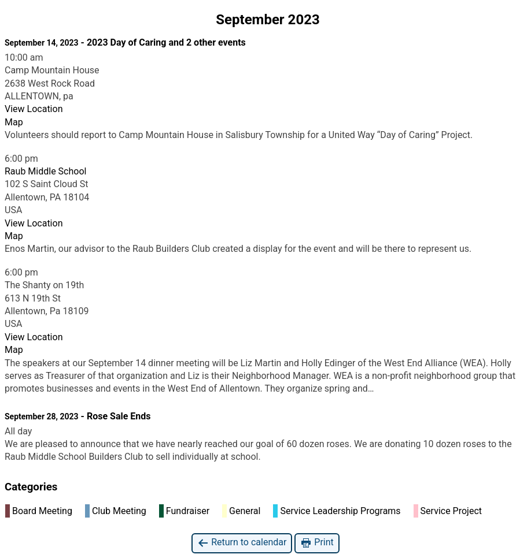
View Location (33, 108)
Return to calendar (241, 543)
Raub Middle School (45, 171)
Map (14, 122)
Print (316, 543)
